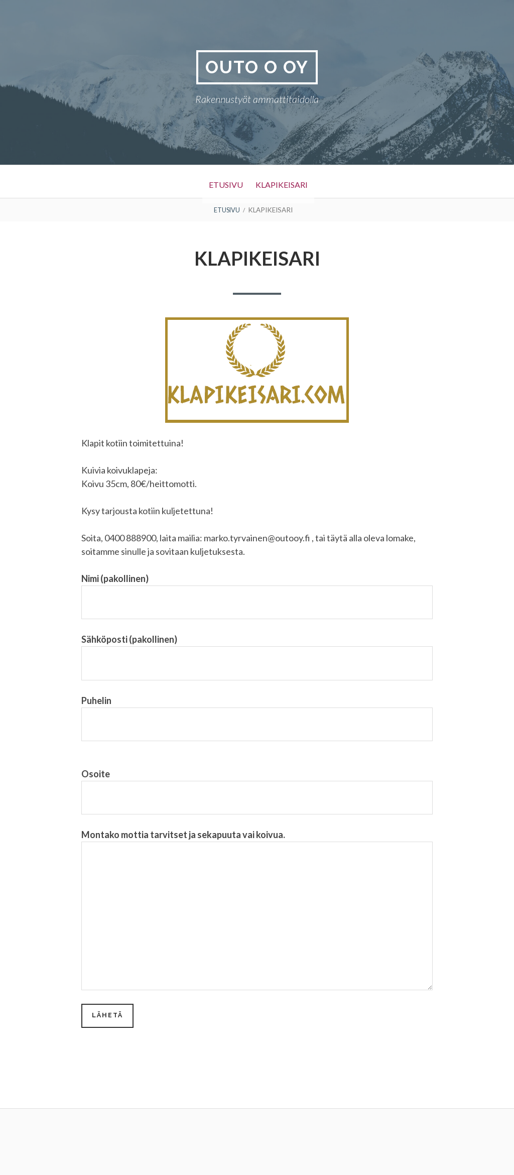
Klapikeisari (287, 182)
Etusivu (218, 182)
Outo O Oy (257, 67)
